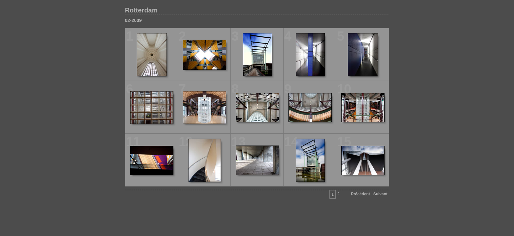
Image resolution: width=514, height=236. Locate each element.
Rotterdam (141, 10)
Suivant (380, 194)
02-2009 (133, 20)
